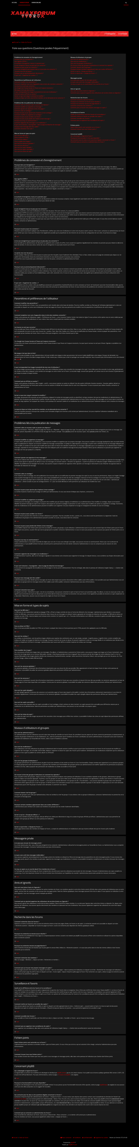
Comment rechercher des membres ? (81, 106)
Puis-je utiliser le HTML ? (21, 137)
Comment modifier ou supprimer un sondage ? (28, 115)
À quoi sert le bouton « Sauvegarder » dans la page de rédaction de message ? (37, 125)
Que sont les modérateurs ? (79, 61)
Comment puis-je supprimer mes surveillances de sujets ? (88, 120)
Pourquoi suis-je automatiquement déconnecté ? (29, 73)
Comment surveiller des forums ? (80, 118)
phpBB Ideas (103, 1085)
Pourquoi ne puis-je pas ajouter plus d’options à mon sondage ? (33, 113)
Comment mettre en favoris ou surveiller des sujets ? (86, 116)
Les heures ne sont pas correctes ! (24, 86)
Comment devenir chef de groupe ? (81, 67)
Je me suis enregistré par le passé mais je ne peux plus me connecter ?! (35, 69)
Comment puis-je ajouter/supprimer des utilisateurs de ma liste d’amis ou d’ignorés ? (96, 93)
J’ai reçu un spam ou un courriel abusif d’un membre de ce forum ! (90, 84)
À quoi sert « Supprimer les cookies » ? (26, 75)
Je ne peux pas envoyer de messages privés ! (84, 80)
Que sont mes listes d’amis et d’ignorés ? (83, 91)
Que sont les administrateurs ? (80, 59)
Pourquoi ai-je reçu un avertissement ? (25, 121)
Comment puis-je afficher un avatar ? (25, 94)
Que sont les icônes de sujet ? (23, 151)
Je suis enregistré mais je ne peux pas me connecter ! (30, 65)
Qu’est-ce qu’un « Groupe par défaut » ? (83, 71)
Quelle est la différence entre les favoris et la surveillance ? (88, 114)
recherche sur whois (20, 1099)
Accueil (14, 2)
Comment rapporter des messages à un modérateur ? (30, 123)
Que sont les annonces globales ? (24, 143)
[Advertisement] (31, 24)
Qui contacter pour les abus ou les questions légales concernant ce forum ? (93, 140)
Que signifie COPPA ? (20, 61)
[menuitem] (14, 34)
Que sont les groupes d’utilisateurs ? (82, 63)
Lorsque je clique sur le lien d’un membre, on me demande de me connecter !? (39, 98)
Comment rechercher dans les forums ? (82, 100)
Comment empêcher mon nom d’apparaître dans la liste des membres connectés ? (38, 84)
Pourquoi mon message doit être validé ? (26, 127)
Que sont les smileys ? (21, 139)
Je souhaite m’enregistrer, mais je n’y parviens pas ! (29, 63)
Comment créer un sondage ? (23, 111)
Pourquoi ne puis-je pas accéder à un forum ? (27, 117)
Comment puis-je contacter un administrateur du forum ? (88, 142)
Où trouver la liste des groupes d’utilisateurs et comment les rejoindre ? (92, 65)
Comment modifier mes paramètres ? (25, 82)
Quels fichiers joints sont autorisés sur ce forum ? (86, 127)
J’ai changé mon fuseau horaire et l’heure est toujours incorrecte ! (33, 88)
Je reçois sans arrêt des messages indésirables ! (85, 82)
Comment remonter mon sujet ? (24, 129)
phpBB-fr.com (73, 1145)
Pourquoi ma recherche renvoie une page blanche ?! (86, 104)
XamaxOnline (36, 2)
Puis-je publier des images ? (22, 141)
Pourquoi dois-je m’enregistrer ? (24, 59)
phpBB (18, 359)
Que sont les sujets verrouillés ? (24, 149)
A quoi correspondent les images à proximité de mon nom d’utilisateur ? (35, 92)
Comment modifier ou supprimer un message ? (28, 107)
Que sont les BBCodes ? (21, 135)
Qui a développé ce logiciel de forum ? (82, 136)
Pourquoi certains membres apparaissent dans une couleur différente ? (92, 69)
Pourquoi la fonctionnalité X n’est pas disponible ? (85, 138)
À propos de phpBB (64, 1075)
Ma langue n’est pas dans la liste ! (24, 90)
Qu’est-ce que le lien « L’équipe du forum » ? (84, 73)
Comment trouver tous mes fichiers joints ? (84, 129)
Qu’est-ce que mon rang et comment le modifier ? (29, 96)
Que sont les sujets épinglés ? (23, 147)
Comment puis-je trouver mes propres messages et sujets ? (89, 108)
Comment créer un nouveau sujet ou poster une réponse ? (31, 105)
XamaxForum (24, 2)
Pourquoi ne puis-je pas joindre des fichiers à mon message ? (32, 119)
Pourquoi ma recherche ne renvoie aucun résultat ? (86, 102)
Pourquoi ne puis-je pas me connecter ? (26, 67)
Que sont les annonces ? (21, 145)
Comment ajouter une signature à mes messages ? (29, 109)
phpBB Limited (61, 1073)
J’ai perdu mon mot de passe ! (23, 71)
